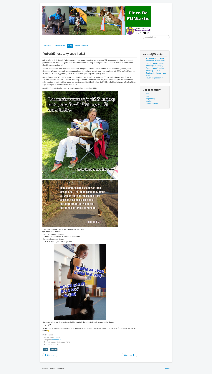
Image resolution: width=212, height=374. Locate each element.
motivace (53, 349)
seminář (149, 101)
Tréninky (47, 46)
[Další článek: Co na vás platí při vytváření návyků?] (129, 355)
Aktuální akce (59, 46)
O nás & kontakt (81, 46)
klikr (147, 94)
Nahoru (167, 369)
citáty (46, 349)
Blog (70, 46)
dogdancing (150, 99)
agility (148, 96)
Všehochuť (56, 340)
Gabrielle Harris (152, 104)
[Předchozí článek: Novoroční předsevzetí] (49, 355)
